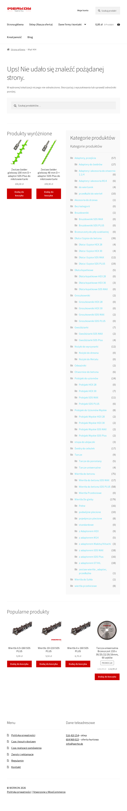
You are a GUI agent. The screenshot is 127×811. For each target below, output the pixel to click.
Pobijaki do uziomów (86, 378)
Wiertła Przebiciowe (90, 493)
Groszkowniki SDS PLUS (92, 321)
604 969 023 (72, 739)
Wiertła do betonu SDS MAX (94, 480)
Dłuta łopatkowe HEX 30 (92, 282)
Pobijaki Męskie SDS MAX (92, 429)
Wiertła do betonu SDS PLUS (94, 486)
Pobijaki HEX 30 (87, 391)
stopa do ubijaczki (85, 442)
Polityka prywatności (23, 735)
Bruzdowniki (82, 212)
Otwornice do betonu (87, 372)
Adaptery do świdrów (90, 164)
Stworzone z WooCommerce (49, 792)
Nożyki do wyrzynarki (86, 346)
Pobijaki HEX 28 (87, 384)
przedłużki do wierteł (90, 193)
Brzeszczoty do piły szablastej (92, 231)
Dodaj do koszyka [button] (19, 193)
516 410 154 (72, 735)
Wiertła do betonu (85, 473)
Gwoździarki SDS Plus (91, 340)
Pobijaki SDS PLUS (89, 403)
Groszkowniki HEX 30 (91, 308)
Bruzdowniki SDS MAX (91, 219)
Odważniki (80, 365)
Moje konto (82, 10)
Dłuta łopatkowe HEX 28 (92, 276)
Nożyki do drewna (89, 352)
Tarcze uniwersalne (90, 467)
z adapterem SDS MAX (91, 550)
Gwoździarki (81, 327)
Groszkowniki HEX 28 (91, 301)
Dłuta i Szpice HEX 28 (90, 244)
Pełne (82, 505)
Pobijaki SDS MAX (88, 397)
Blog (30, 37)
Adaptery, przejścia (85, 158)
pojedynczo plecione (90, 518)
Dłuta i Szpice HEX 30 (90, 251)
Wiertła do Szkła (84, 579)
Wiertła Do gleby (84, 499)
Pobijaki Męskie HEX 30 (92, 422)
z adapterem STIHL (90, 563)
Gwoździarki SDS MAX (91, 333)
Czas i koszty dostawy (23, 741)
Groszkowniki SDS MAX (91, 314)
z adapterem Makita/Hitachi (95, 543)
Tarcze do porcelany (90, 461)
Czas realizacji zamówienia (26, 748)
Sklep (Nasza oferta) (41, 24)
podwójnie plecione (90, 512)
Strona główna (15, 24)
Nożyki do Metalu (88, 359)
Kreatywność (14, 37)
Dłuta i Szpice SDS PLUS (92, 263)
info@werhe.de (74, 743)
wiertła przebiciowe (86, 585)
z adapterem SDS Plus (91, 556)
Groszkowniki (82, 295)
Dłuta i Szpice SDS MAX (91, 257)
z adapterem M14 (88, 537)
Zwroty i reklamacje (22, 754)
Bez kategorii (82, 206)
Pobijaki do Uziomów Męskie (91, 410)
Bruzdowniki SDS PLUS (91, 225)
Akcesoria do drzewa (86, 200)
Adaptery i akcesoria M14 (93, 180)
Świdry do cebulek (85, 448)
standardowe (86, 524)
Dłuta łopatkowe (84, 270)
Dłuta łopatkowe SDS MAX (93, 289)
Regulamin (17, 760)
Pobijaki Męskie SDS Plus (93, 435)
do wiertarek (86, 187)
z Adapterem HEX (89, 531)
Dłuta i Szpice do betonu (88, 238)
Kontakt (16, 767)
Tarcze (78, 454)
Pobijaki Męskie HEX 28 (92, 416)
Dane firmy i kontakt (70, 24)
